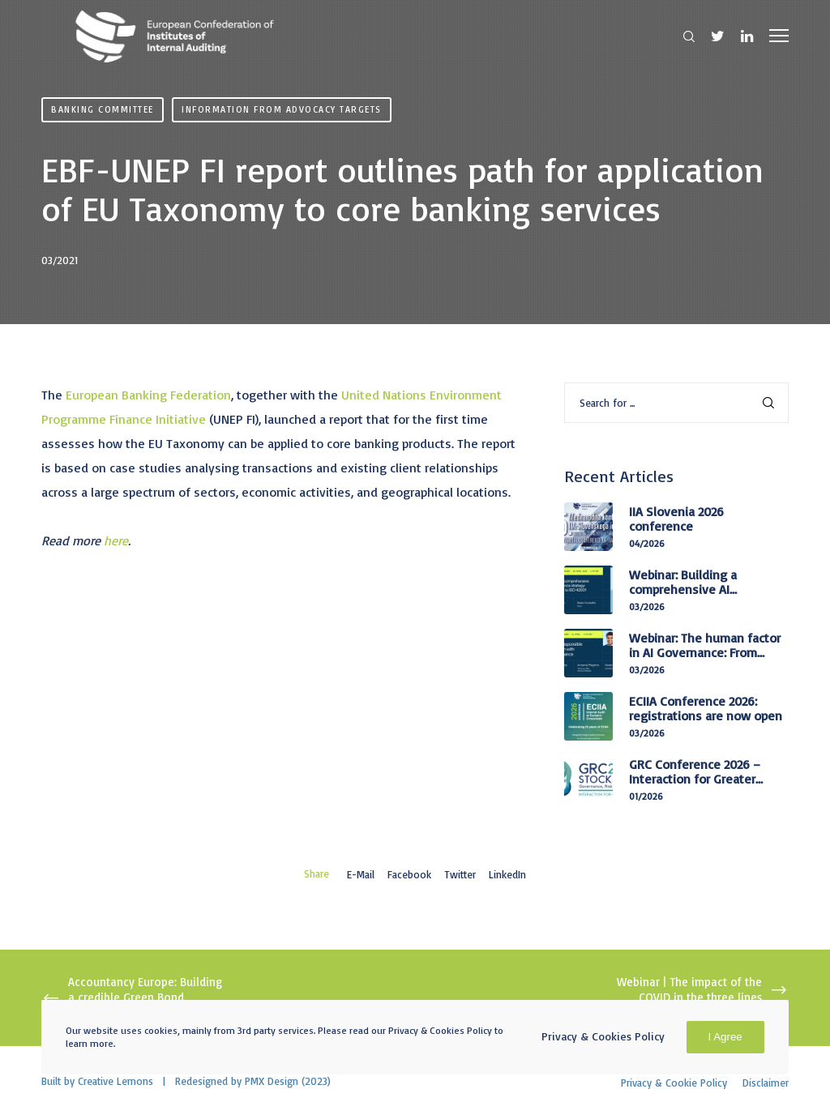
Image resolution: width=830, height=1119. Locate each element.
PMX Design (271, 1080)
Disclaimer (765, 1082)
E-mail (360, 874)
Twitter (460, 874)
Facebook (409, 874)
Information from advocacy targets (282, 109)
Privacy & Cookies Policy (603, 1036)
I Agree (725, 1037)
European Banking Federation (148, 395)
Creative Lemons (115, 1080)
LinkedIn (507, 874)
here (116, 540)
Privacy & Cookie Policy (674, 1082)
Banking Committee (102, 109)
